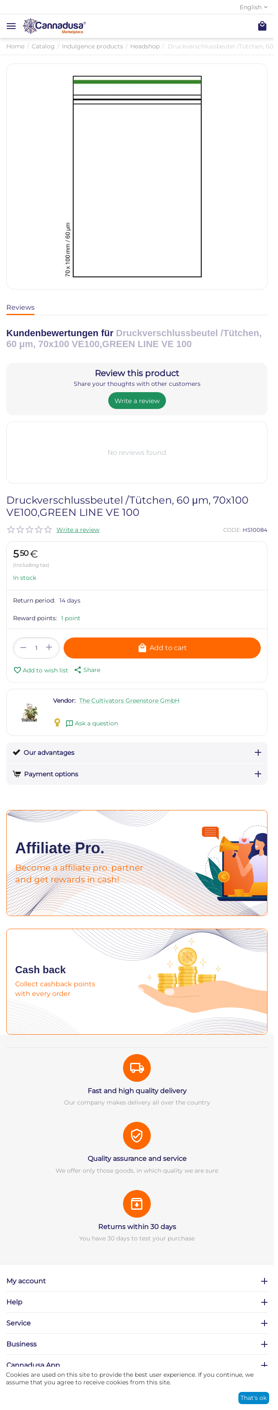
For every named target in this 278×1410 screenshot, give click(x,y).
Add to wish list (40, 670)
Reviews (20, 307)
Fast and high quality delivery (137, 1091)
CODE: (232, 529)
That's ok (254, 1398)
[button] (86, 670)
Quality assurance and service (137, 1159)
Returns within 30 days (137, 1227)
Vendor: (64, 700)
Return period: (34, 600)
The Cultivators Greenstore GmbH (129, 700)
